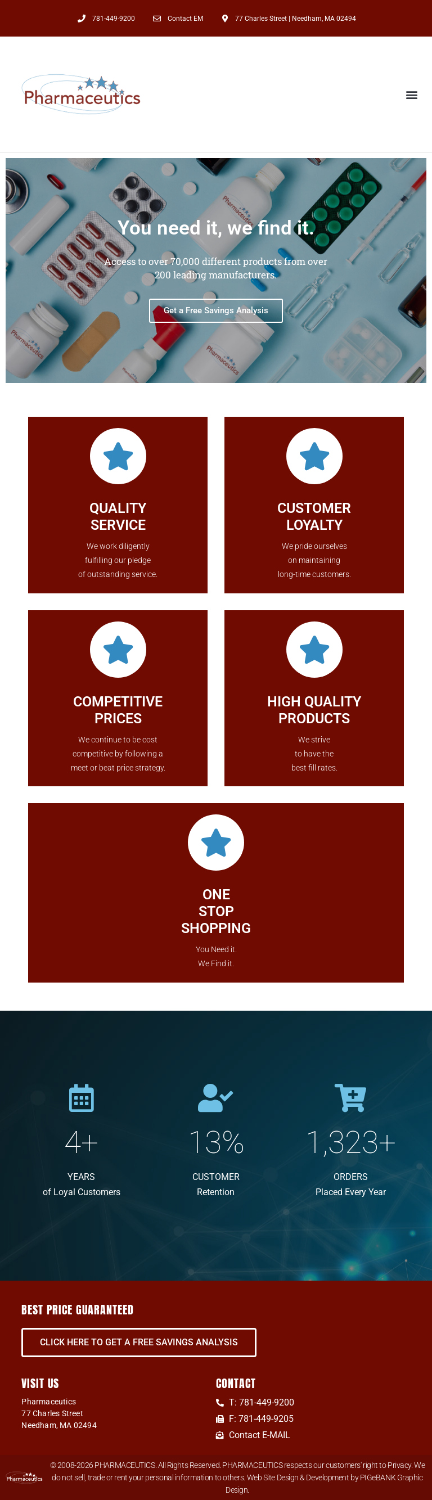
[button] (411, 94)
